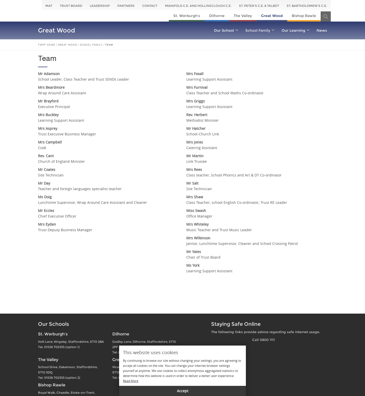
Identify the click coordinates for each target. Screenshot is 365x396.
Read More (130, 381)
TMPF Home (46, 44)
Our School (226, 30)
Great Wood (272, 15)
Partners (126, 6)
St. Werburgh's (186, 15)
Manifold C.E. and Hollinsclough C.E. (198, 6)
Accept (182, 390)
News (322, 30)
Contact (149, 6)
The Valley (243, 15)
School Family (259, 30)
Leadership (100, 6)
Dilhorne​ (217, 15)
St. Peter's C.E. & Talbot (259, 6)
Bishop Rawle (304, 15)
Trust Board (71, 6)
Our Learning (295, 30)
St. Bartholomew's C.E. (307, 6)
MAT (48, 6)
